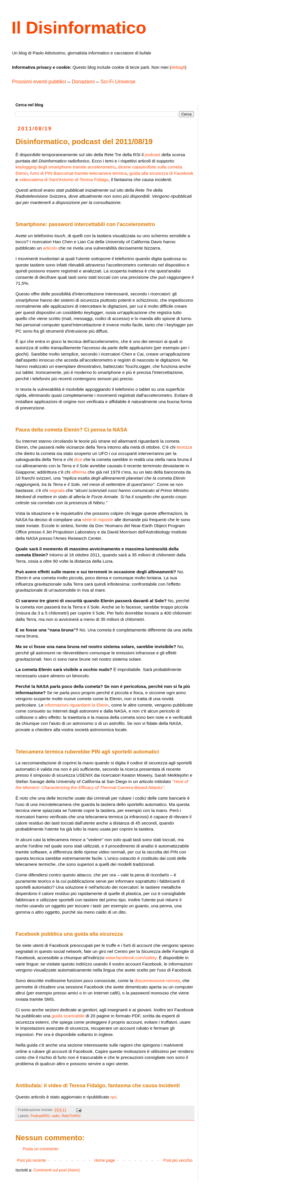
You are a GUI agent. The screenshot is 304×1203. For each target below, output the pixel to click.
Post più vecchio (177, 1160)
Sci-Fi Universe (117, 82)
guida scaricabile (68, 1015)
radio (56, 1116)
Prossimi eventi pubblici (39, 82)
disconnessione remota (157, 980)
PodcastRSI (40, 1116)
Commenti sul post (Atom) (56, 1170)
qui (113, 1096)
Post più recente (31, 1160)
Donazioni (83, 82)
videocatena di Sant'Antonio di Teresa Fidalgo (64, 179)
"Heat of (180, 781)
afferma (78, 472)
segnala (57, 490)
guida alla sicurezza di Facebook (161, 173)
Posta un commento (41, 1149)
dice (78, 459)
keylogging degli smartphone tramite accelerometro (65, 166)
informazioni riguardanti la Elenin (77, 704)
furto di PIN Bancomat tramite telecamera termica (78, 173)
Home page (104, 1160)
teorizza (184, 447)
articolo (50, 248)
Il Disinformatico (78, 27)
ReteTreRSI (71, 1116)
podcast (152, 154)
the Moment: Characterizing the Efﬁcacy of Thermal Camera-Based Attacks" (89, 787)
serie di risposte (97, 519)
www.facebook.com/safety (131, 957)
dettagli (178, 67)
